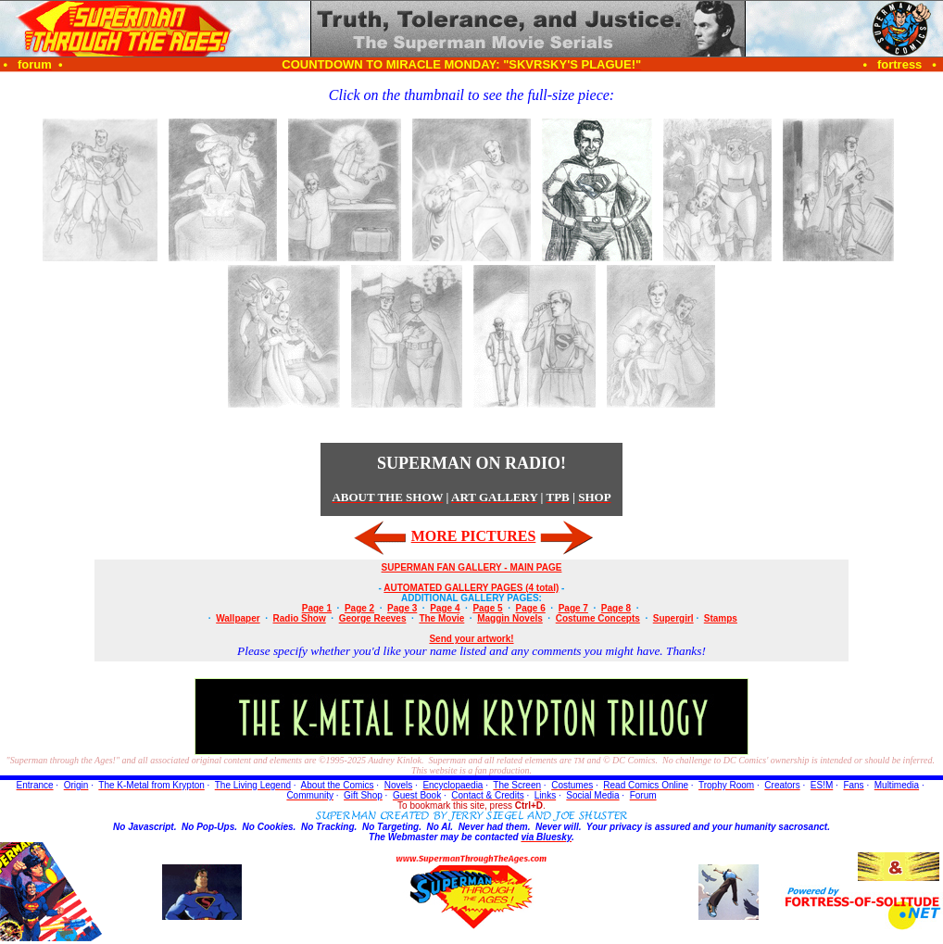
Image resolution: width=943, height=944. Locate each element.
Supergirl (673, 618)
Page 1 (317, 608)
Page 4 (444, 608)
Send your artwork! (471, 639)
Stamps (720, 618)
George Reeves (373, 618)
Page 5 (487, 608)
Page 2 (359, 608)
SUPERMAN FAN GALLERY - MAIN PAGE (472, 567)
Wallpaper (237, 618)
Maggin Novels (510, 618)
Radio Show (299, 618)
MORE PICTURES (473, 536)
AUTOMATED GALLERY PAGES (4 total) (471, 588)
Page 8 (616, 608)
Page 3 (402, 608)
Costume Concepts (598, 618)
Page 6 (531, 608)
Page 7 (573, 608)
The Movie (441, 618)
